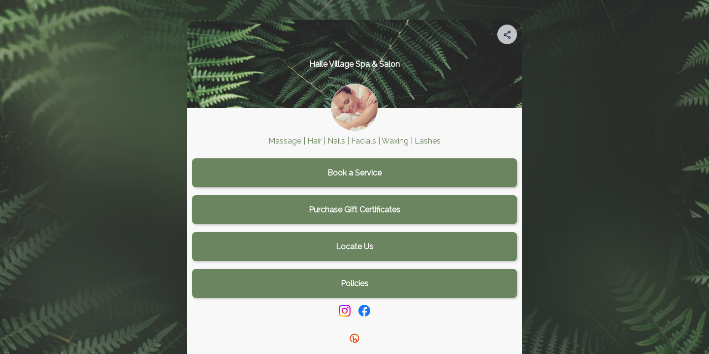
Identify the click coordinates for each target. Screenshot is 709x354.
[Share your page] (507, 34)
